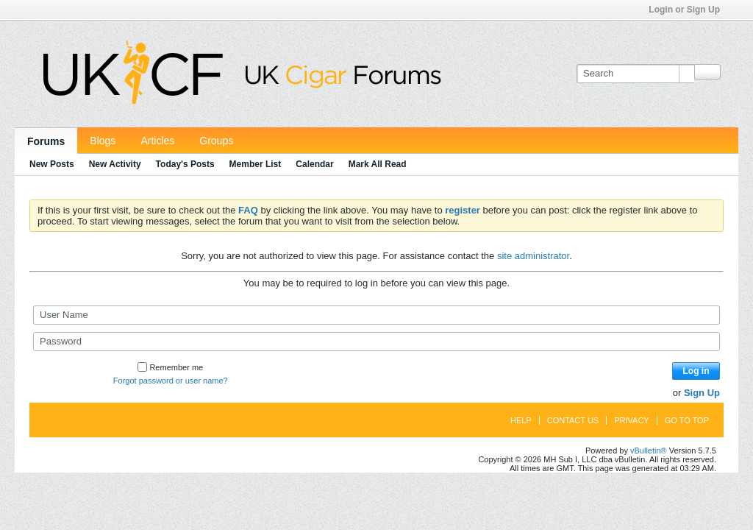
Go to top (687, 420)
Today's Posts (185, 164)
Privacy (631, 420)
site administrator (533, 255)
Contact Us (573, 420)
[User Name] (376, 315)
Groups (216, 140)
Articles (157, 140)
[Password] (376, 341)
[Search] (635, 73)
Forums (46, 141)
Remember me (170, 367)
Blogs (102, 140)
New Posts (51, 164)
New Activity (115, 164)
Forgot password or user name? (170, 380)
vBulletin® (648, 450)
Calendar (314, 164)
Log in (696, 371)
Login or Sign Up (689, 9)
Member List (255, 164)
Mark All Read (378, 164)
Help (521, 420)
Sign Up (702, 392)
